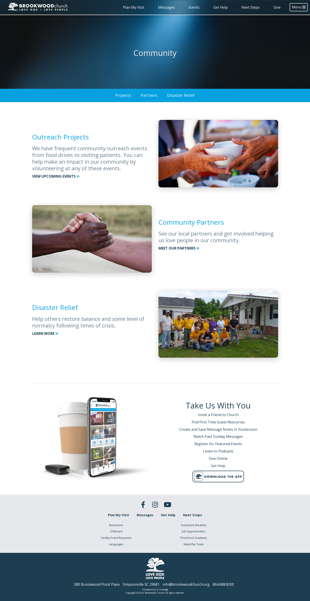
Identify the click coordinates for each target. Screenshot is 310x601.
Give (277, 7)
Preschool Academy (193, 538)
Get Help (220, 7)
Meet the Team (194, 544)
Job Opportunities (193, 531)
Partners (149, 95)
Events (194, 7)
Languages (116, 544)
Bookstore (116, 525)
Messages (166, 7)
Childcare (116, 531)
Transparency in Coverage (155, 589)
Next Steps (251, 7)
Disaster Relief (181, 95)
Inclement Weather (194, 525)
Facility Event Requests (116, 538)
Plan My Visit (133, 7)
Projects (123, 95)
